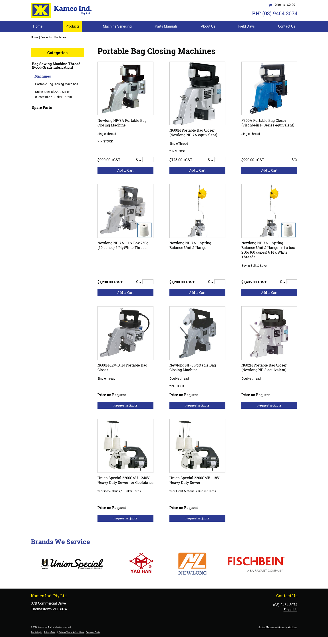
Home (37, 26)
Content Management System (271, 627)
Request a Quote (125, 405)
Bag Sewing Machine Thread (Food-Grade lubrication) (56, 65)
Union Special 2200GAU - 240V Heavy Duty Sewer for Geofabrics (125, 480)
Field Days (246, 26)
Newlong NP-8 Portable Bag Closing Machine (192, 367)
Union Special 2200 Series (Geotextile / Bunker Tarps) (53, 94)
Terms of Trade (93, 632)
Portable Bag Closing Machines (56, 84)
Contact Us (286, 26)
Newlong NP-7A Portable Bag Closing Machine (122, 122)
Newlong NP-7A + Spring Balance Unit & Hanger (190, 245)
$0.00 (291, 4)
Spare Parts (42, 107)
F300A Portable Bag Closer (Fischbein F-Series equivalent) (267, 122)
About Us (208, 26)
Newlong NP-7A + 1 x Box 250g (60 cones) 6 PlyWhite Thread (122, 245)
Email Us (290, 610)
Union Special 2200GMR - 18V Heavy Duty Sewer (194, 480)
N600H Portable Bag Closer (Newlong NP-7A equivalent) (193, 132)
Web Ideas (292, 627)
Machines (60, 37)
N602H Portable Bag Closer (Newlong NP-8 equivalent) (264, 367)
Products (73, 26)
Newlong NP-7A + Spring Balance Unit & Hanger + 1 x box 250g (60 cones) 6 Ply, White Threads (268, 249)
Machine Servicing (117, 26)
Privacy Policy (50, 632)
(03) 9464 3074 (279, 13)
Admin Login (36, 632)
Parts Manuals (166, 26)
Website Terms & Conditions (71, 632)
